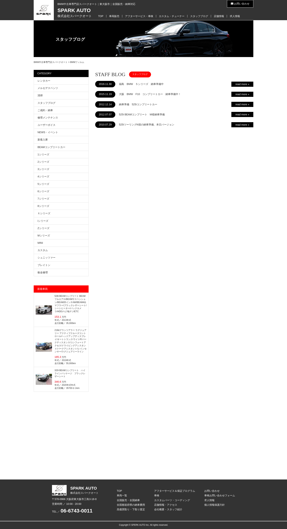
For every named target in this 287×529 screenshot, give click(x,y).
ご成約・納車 (45, 110)
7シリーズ (43, 198)
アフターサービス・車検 (139, 16)
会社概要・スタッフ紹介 (168, 509)
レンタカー (44, 80)
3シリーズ (43, 169)
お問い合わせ (240, 3)
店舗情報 (219, 16)
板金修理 (43, 272)
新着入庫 (43, 139)
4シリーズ (43, 176)
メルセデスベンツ (48, 88)
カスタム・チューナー (171, 16)
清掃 (40, 95)
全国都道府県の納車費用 (131, 504)
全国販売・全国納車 (128, 500)
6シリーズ (43, 191)
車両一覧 (122, 495)
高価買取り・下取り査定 (131, 509)
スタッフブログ (199, 16)
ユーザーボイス (46, 124)
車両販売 (114, 16)
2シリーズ (43, 161)
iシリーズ (43, 220)
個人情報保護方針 (214, 504)
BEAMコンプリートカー (51, 147)
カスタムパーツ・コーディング (172, 500)
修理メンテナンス (48, 117)
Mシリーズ (44, 235)
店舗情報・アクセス (165, 504)
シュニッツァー (46, 257)
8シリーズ (43, 206)
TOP (100, 16)
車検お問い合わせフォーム (219, 495)
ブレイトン (44, 265)
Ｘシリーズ (44, 213)
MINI (40, 242)
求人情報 (235, 16)
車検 (156, 495)
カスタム (43, 250)
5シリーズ (43, 184)
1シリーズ (43, 154)
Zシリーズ (43, 228)
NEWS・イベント (48, 132)
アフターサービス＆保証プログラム (174, 490)
